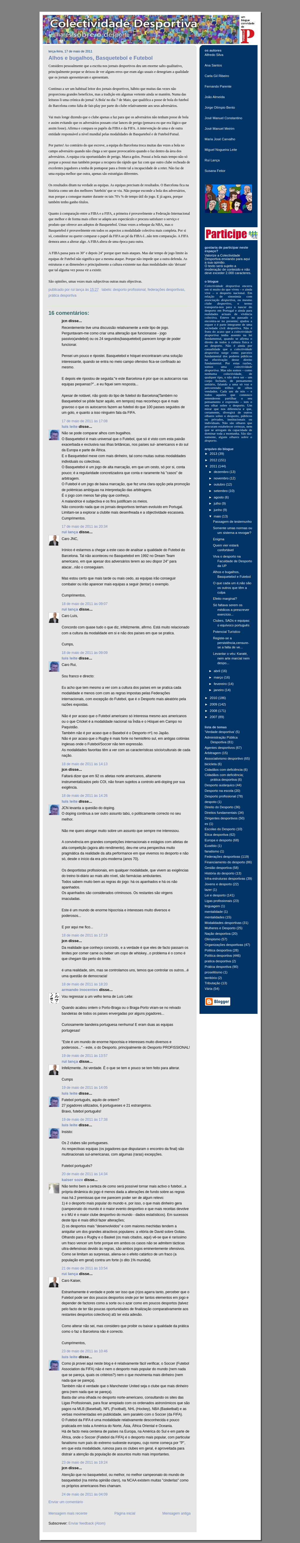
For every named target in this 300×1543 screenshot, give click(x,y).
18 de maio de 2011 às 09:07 (85, 604)
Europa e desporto (218, 840)
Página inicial (125, 1513)
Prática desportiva (62, 295)
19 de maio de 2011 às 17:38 (85, 1119)
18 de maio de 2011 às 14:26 (85, 796)
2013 (214, 453)
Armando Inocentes (80, 989)
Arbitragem (213, 753)
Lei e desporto (215, 895)
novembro (222, 478)
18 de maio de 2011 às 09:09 (85, 653)
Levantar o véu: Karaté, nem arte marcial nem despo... (231, 658)
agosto (219, 497)
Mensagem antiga (176, 1513)
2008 (214, 710)
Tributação (212, 983)
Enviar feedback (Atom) (86, 1523)
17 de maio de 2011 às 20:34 (85, 526)
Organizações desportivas (224, 944)
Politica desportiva (218, 950)
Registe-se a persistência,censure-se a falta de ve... (231, 642)
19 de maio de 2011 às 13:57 (85, 1056)
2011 (214, 466)
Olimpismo (213, 939)
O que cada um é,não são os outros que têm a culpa (232, 587)
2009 (214, 704)
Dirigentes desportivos (221, 818)
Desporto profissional (129, 290)
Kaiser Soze (72, 1180)
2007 (214, 717)
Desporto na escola (219, 790)
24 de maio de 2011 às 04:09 (85, 1494)
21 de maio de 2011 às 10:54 (85, 1268)
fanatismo (212, 851)
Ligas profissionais (218, 901)
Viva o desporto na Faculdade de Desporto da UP (232, 561)
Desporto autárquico (220, 785)
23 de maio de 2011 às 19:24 (85, 1462)
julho (218, 503)
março (219, 677)
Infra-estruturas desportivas (225, 878)
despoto (211, 802)
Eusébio (211, 845)
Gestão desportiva (218, 867)
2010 (214, 698)
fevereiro (221, 684)
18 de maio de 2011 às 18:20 (85, 984)
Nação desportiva (218, 933)
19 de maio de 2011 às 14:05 (85, 1088)
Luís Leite (70, 426)
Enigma (218, 539)
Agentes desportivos (220, 747)
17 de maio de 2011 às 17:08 (85, 421)
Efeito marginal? (225, 598)
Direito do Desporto (219, 807)
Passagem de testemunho (232, 521)
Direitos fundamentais (221, 812)
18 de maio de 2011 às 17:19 (85, 935)
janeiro (219, 690)
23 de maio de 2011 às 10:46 (85, 1351)
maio (218, 516)
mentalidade (214, 911)
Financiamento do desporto (225, 862)
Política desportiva (218, 955)
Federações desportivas (166, 290)
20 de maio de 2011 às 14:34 (85, 1174)
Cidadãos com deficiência (224, 769)
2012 (214, 460)
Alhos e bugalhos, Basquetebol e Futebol (101, 58)
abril (217, 671)
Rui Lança (70, 532)
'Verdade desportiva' (220, 732)
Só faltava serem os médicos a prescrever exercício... (231, 609)
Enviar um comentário (66, 1502)
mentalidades (215, 917)
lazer (208, 889)
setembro (221, 491)
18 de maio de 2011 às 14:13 (85, 764)
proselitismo (214, 972)
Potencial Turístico (226, 631)
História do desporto (220, 873)
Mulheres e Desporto (220, 928)
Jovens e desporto (218, 884)
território (211, 978)
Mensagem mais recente (68, 1513)
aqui (246, 259)
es (206, 824)
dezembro (222, 472)
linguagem (212, 906)
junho (218, 510)
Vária (209, 988)
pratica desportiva (218, 961)
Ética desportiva (217, 834)
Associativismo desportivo (224, 758)
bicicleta (211, 764)
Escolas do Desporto (220, 829)
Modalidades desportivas (223, 923)
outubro (220, 484)
